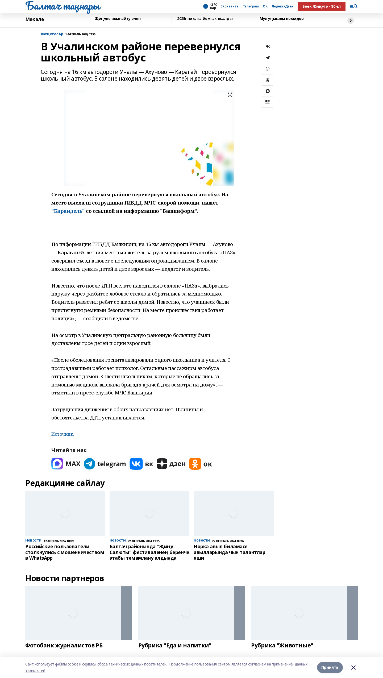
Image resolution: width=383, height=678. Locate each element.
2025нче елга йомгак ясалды (204, 18)
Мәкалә (34, 19)
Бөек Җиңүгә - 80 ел (321, 6)
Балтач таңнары (62, 5)
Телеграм (251, 6)
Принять (330, 667)
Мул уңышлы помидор (281, 18)
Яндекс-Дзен (282, 6)
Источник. (62, 434)
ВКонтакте (229, 6)
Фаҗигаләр (52, 34)
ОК (265, 6)
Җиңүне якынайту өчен (118, 18)
